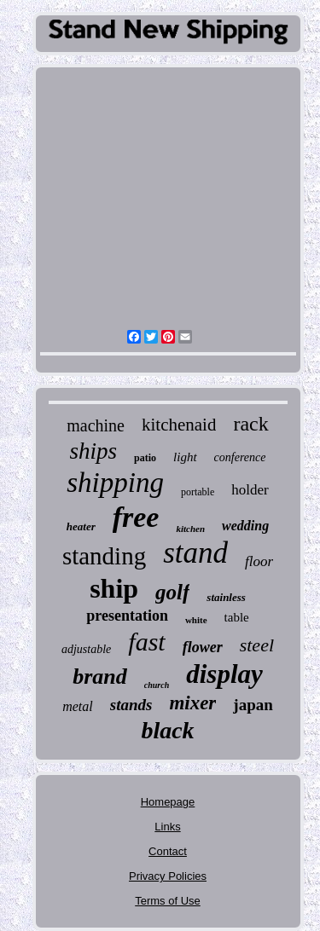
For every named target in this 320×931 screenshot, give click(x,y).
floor (259, 561)
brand (100, 676)
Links (167, 826)
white (196, 620)
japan (252, 705)
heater (81, 526)
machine (96, 425)
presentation (127, 615)
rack (250, 424)
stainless (226, 597)
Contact (167, 851)
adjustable (86, 649)
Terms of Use (168, 900)
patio (145, 458)
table (236, 617)
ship (114, 588)
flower (203, 647)
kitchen (190, 528)
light (185, 457)
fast (146, 641)
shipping (115, 482)
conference (240, 457)
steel (257, 645)
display (224, 674)
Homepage (168, 801)
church (156, 685)
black (167, 730)
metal (77, 706)
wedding (245, 525)
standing (104, 556)
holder (249, 490)
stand (195, 553)
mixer (192, 703)
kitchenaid (179, 424)
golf (172, 592)
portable (197, 492)
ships (94, 451)
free (136, 517)
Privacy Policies (168, 876)
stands (131, 705)
